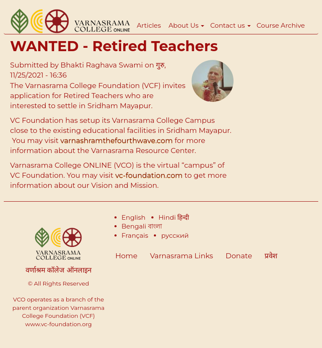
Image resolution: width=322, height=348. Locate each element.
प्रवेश (271, 256)
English (133, 217)
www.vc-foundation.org (58, 324)
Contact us (230, 25)
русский (175, 235)
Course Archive (281, 25)
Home (126, 256)
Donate (239, 256)
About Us (186, 25)
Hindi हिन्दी (173, 217)
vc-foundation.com (149, 175)
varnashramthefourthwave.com (117, 140)
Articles (149, 25)
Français (135, 235)
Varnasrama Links (181, 256)
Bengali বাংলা (142, 226)
